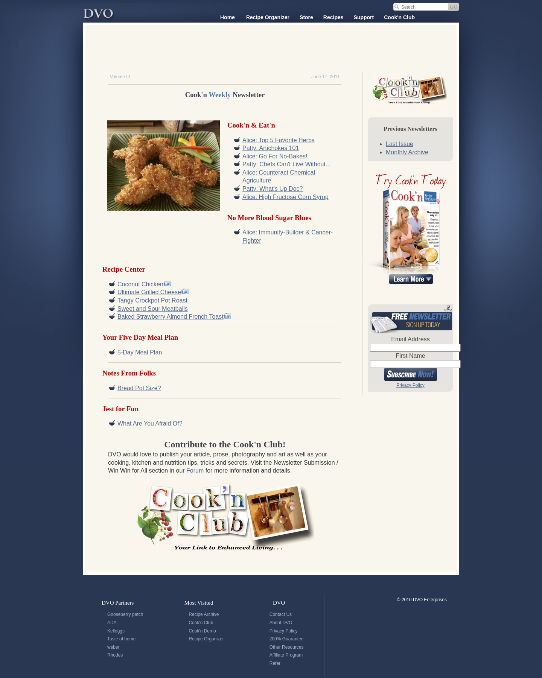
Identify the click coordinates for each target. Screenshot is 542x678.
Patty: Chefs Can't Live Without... (286, 164)
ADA (112, 622)
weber (113, 647)
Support (364, 17)
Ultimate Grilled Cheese (149, 292)
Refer (274, 663)
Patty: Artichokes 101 (270, 148)
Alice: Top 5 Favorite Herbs (278, 140)
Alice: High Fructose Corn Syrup (285, 197)
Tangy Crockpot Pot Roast (152, 300)
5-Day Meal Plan (139, 352)
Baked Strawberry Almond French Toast (170, 316)
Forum (195, 470)
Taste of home (121, 639)
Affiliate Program (286, 655)
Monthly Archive (407, 152)
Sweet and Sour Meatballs (152, 309)
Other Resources (286, 647)
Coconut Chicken (140, 284)
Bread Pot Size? (139, 388)
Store (306, 17)
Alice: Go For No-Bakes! (275, 156)
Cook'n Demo (202, 631)
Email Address (410, 339)
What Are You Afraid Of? (150, 423)
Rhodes (115, 655)
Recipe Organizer (267, 17)
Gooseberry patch (125, 614)
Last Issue (399, 144)
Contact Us (280, 614)
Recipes (333, 17)
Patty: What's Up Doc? (272, 188)
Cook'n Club (399, 17)
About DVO (280, 622)
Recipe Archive (204, 614)
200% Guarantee (286, 639)
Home (227, 17)
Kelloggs (116, 631)
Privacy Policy (410, 385)
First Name (410, 356)
